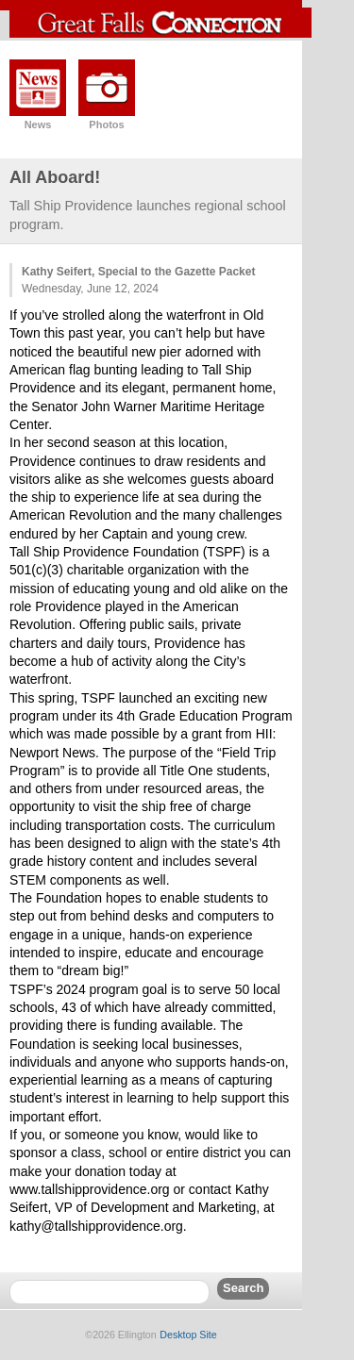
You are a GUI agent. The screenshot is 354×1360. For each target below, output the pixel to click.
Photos (106, 124)
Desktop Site (188, 1334)
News (38, 124)
